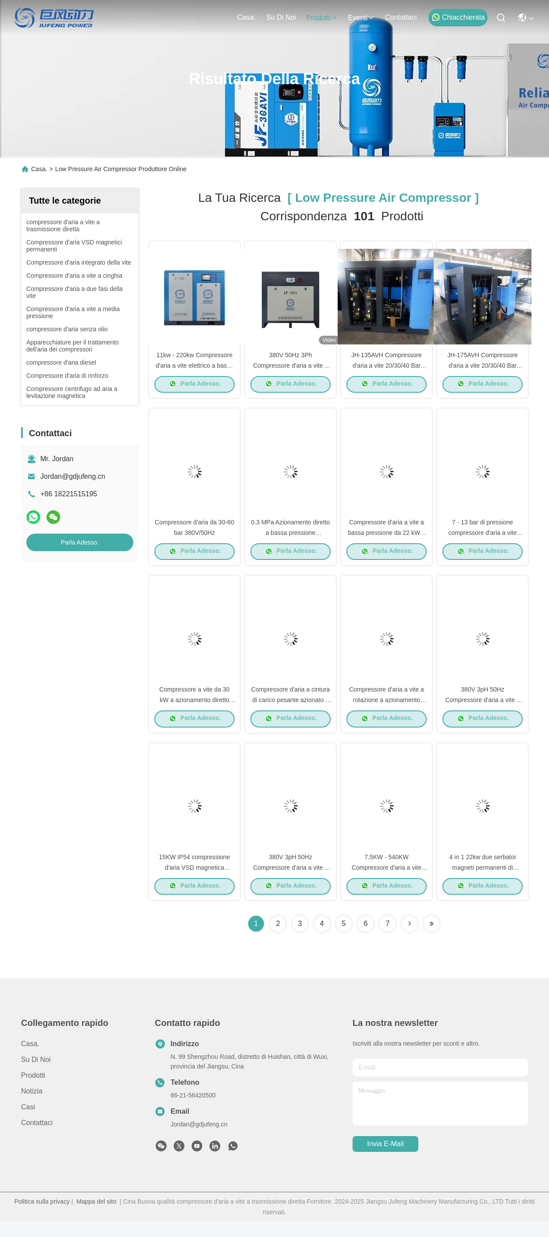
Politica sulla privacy (42, 1216)
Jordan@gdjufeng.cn (72, 476)
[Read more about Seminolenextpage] (409, 939)
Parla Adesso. (80, 542)
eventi (361, 18)
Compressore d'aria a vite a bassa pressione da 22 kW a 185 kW (386, 540)
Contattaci (401, 17)
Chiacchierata (458, 17)
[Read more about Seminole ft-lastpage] (431, 939)
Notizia (32, 1106)
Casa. (246, 17)
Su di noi (281, 17)
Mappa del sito (96, 1216)
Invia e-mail (385, 1159)
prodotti (322, 18)
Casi (28, 1122)
